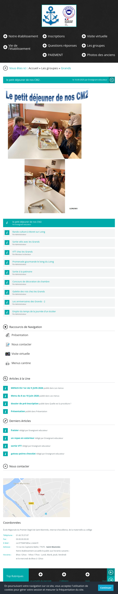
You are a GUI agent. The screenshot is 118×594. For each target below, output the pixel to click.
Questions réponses (62, 45)
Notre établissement (23, 36)
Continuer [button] (105, 587)
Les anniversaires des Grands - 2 (28, 301)
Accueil (33, 68)
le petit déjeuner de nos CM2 (27, 221)
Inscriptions (56, 36)
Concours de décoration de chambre (30, 281)
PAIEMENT (55, 54)
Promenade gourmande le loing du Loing (33, 261)
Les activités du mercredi (40, 581)
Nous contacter (21, 344)
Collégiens (64, 581)
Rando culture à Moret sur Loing (28, 231)
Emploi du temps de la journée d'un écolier (34, 311)
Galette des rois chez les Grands (28, 291)
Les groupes (96, 45)
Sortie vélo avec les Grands (25, 241)
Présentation (20, 335)
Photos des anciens (101, 54)
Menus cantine (21, 363)
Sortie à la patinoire (22, 271)
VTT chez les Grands (22, 251)
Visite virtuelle (97, 36)
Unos (87, 581)
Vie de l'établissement (19, 47)
